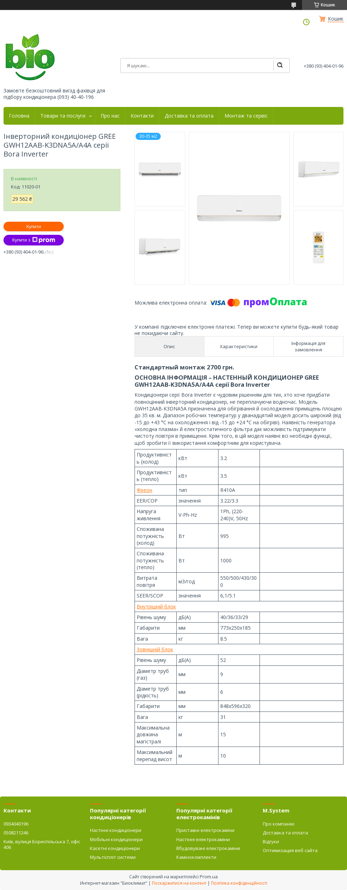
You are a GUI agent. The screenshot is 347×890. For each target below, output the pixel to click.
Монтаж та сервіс (246, 116)
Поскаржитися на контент (179, 883)
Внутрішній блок (156, 606)
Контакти (142, 116)
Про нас (110, 116)
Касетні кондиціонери (115, 848)
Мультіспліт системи (113, 857)
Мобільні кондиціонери (116, 839)
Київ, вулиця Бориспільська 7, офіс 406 (42, 844)
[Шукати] (279, 65)
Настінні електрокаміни (203, 839)
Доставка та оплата (189, 116)
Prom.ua (209, 876)
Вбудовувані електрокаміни (208, 848)
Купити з (33, 240)
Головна (19, 116)
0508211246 (16, 832)
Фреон (144, 490)
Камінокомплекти (196, 857)
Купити (33, 226)
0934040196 (16, 824)
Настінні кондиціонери (115, 830)
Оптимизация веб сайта (290, 850)
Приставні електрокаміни (205, 830)
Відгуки (271, 841)
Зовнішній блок (155, 649)
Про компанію (279, 824)
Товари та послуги (62, 116)
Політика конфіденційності (239, 883)
